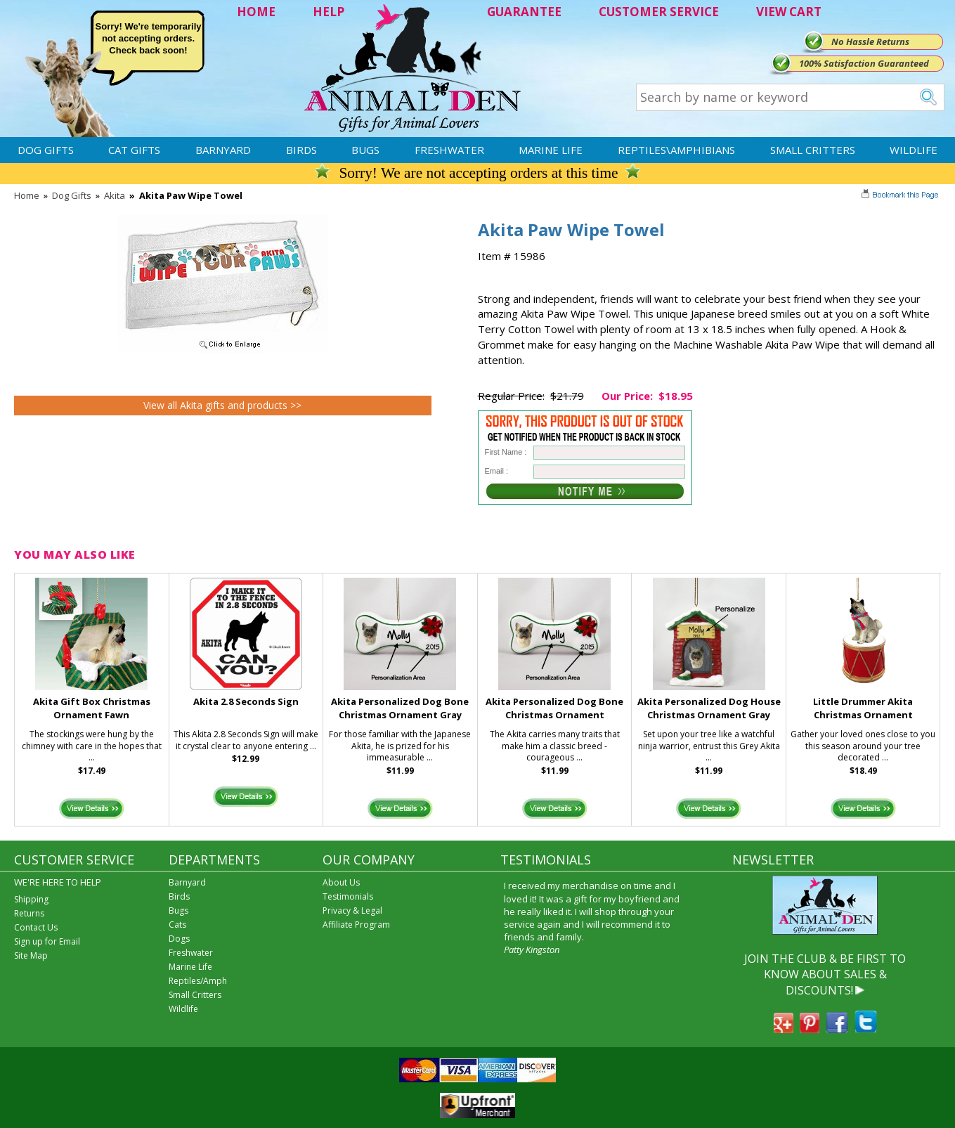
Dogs (179, 939)
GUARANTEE (524, 12)
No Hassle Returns (870, 41)
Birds (301, 150)
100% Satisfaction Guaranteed (864, 63)
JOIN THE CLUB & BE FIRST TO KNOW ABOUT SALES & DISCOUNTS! (825, 974)
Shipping (31, 899)
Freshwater (449, 150)
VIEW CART (788, 12)
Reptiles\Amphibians (676, 150)
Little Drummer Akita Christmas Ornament (863, 708)
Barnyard (223, 150)
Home (26, 195)
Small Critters (812, 150)
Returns (29, 913)
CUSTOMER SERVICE (659, 12)
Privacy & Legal (352, 910)
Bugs (365, 150)
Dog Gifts (46, 150)
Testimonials (348, 896)
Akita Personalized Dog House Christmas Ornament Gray (709, 708)
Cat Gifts (134, 150)
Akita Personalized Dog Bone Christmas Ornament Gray (400, 708)
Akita (114, 195)
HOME (256, 12)
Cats (177, 925)
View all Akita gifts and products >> (222, 405)
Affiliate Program (356, 925)
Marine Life (551, 150)
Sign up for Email (47, 941)
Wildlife (913, 150)
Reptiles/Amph (198, 981)
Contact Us (36, 927)
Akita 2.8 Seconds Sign (246, 701)
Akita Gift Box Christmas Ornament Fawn (91, 708)
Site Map (31, 955)
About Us (341, 882)
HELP (328, 12)
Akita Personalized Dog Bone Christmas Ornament (554, 708)
